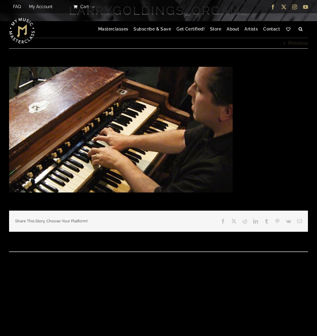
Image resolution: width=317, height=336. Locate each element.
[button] (300, 29)
